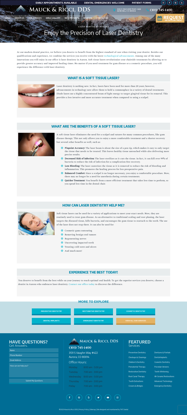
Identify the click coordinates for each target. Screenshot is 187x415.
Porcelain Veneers (161, 367)
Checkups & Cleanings (137, 357)
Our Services (35, 18)
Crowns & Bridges (136, 386)
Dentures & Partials (162, 352)
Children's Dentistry (136, 362)
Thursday (74, 381)
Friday (72, 385)
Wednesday (75, 376)
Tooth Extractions (136, 381)
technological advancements (119, 56)
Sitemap (93, 409)
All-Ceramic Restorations (164, 376)
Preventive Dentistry (51, 311)
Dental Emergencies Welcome (104, 2)
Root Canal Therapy (137, 376)
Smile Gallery (53, 18)
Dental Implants (51, 321)
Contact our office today (82, 284)
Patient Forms (141, 2)
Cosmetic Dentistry (135, 311)
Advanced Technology (163, 381)
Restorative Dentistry (93, 311)
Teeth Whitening (161, 371)
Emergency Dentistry (93, 321)
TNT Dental (124, 409)
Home (7, 18)
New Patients (72, 18)
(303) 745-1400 (158, 10)
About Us (19, 18)
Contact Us (102, 18)
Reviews (87, 18)
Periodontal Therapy (137, 367)
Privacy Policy (84, 409)
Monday (73, 367)
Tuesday (73, 371)
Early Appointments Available (56, 2)
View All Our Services (135, 321)
